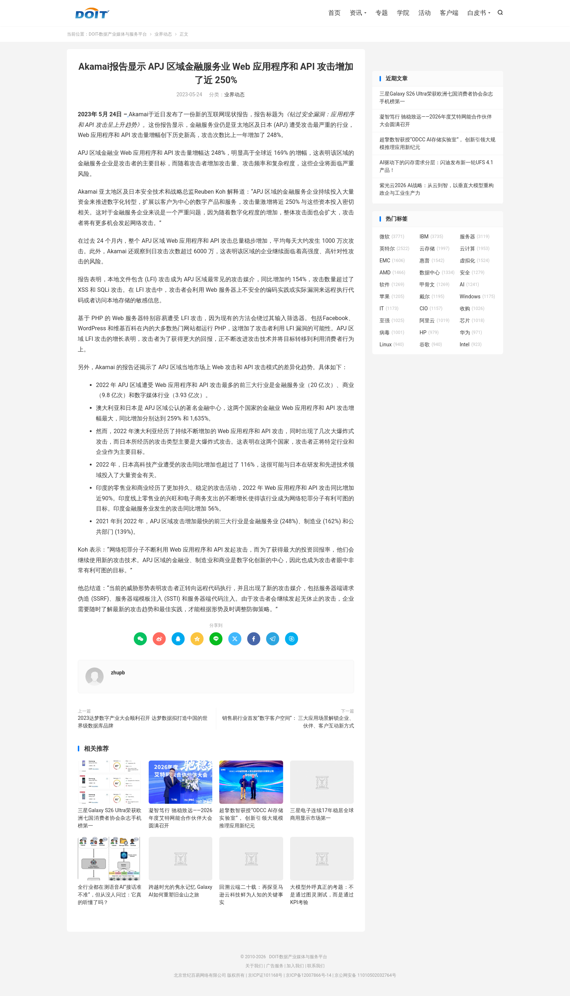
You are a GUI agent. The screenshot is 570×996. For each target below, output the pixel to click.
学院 (403, 12)
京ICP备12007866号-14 (308, 975)
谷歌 (431, 344)
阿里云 (434, 320)
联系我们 (316, 966)
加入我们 (295, 966)
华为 (471, 332)
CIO (431, 308)
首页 (334, 12)
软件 (392, 284)
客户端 (449, 12)
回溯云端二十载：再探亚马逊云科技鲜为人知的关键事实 (251, 894)
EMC (392, 260)
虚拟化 (475, 260)
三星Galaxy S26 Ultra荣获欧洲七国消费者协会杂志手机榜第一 (109, 818)
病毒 (392, 332)
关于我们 (254, 966)
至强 (392, 320)
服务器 (475, 236)
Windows (477, 296)
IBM (431, 236)
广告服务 (275, 966)
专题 (382, 12)
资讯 (356, 12)
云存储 (434, 248)
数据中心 (437, 272)
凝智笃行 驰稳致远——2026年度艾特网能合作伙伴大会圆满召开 (180, 818)
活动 (424, 12)
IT (389, 308)
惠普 (432, 260)
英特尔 (394, 248)
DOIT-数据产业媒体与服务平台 (92, 13)
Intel (471, 344)
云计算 (475, 248)
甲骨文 (434, 284)
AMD (392, 272)
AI (469, 284)
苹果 (392, 296)
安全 (472, 272)
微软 (392, 236)
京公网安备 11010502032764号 (365, 975)
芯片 (472, 320)
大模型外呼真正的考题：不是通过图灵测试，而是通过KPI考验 (322, 894)
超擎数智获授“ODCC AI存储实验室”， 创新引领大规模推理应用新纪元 (251, 818)
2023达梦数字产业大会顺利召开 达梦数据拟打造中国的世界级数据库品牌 (143, 722)
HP (429, 332)
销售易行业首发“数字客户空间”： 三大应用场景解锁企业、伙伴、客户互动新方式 (288, 722)
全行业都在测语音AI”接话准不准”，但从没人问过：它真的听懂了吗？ (109, 894)
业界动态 (163, 34)
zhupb (118, 673)
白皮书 (476, 12)
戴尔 (432, 296)
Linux (392, 344)
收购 (472, 308)
